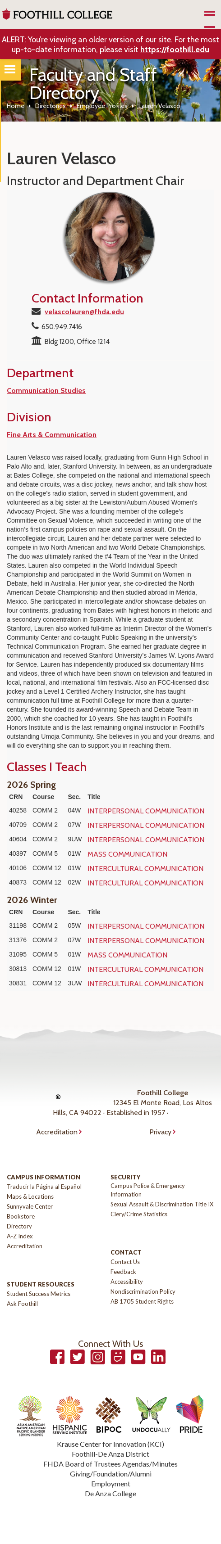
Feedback (123, 1271)
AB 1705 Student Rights (142, 1301)
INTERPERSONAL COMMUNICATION (145, 811)
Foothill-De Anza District (110, 1453)
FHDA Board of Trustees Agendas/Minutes (110, 1463)
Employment (110, 1483)
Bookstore (21, 1216)
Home (15, 106)
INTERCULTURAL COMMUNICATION (145, 868)
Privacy (160, 1132)
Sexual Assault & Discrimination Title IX (161, 1204)
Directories (50, 106)
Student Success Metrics (38, 1293)
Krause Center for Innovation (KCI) (110, 1444)
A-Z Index (20, 1236)
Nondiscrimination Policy (142, 1291)
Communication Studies (46, 390)
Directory (19, 1226)
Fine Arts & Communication (52, 434)
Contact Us (125, 1261)
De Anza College (110, 1493)
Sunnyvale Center (30, 1206)
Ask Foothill (22, 1303)
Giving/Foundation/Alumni (111, 1473)
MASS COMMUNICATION (127, 854)
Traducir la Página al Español (44, 1186)
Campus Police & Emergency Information (147, 1190)
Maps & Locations (30, 1196)
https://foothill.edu (174, 49)
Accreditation (57, 1132)
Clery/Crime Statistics (138, 1214)
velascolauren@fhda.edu (84, 311)
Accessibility (126, 1281)
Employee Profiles (102, 106)
